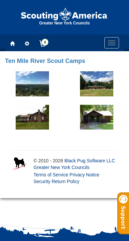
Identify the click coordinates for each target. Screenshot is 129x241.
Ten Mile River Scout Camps (45, 61)
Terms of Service (50, 174)
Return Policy (65, 181)
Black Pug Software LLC (89, 160)
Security (41, 181)
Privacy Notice (84, 174)
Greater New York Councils (61, 167)
